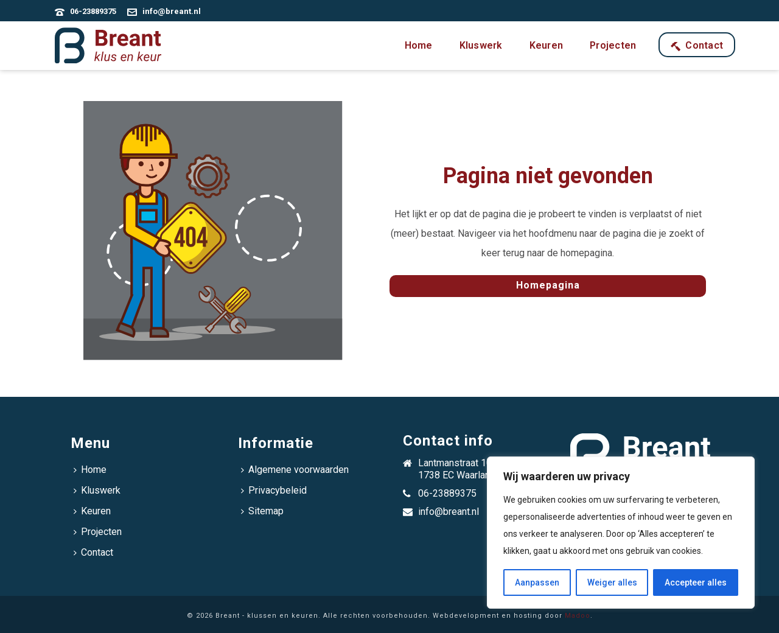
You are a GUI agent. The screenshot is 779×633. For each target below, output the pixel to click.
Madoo (577, 616)
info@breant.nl (171, 11)
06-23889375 (93, 11)
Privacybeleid (274, 490)
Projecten (613, 45)
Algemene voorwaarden (295, 469)
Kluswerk (481, 45)
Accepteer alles (696, 582)
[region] (621, 532)
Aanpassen (537, 582)
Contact (697, 45)
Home (419, 45)
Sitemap (262, 511)
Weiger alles (612, 582)
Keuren (546, 45)
